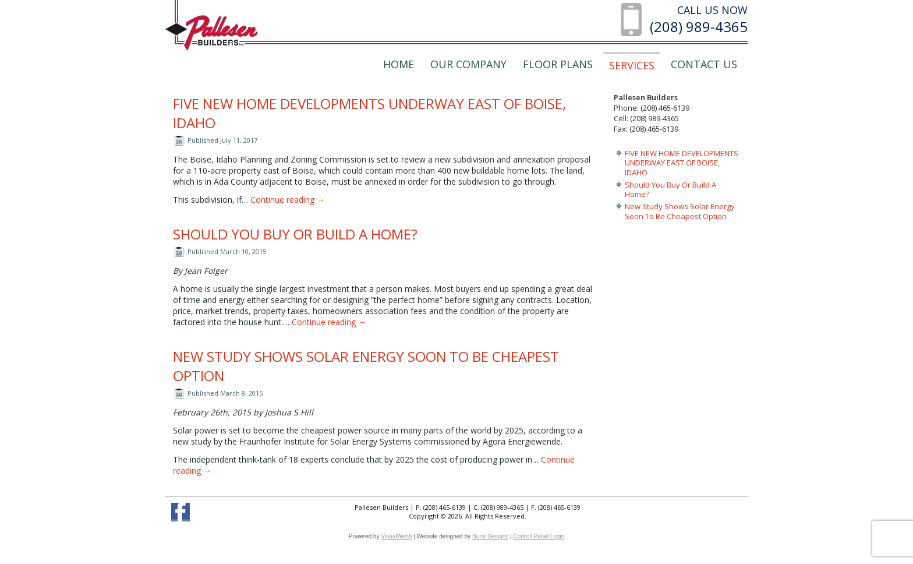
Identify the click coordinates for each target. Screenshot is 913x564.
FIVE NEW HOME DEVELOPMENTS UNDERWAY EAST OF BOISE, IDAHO (681, 163)
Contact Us (704, 64)
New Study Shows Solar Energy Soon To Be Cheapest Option (680, 211)
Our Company (468, 64)
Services (631, 65)
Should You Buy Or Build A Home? (295, 234)
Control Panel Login (538, 536)
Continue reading (287, 199)
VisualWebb (396, 536)
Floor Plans (558, 64)
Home (398, 64)
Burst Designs (490, 536)
